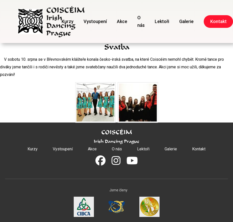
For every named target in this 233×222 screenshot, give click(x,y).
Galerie (186, 21)
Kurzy (67, 21)
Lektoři (162, 21)
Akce (122, 21)
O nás (141, 21)
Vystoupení (95, 21)
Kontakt (198, 149)
